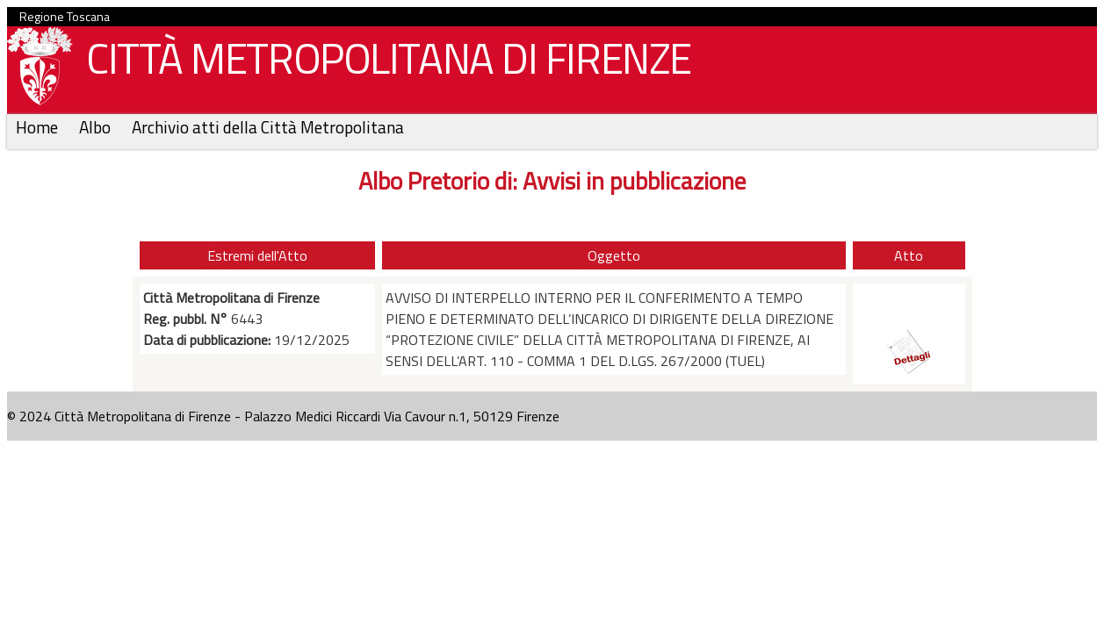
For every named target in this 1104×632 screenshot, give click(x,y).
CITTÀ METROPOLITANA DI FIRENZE (382, 62)
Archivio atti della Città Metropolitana (268, 127)
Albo (96, 127)
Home (38, 127)
